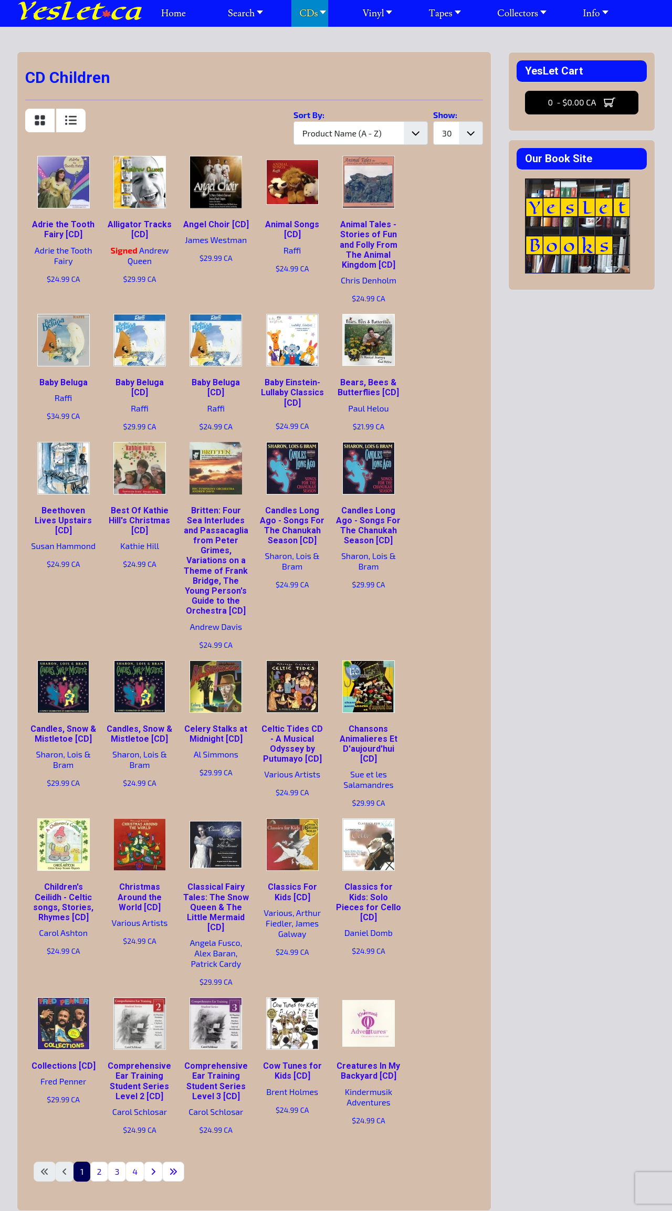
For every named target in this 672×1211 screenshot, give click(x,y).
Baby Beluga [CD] (140, 387)
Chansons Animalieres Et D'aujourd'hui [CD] (368, 744)
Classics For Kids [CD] (292, 892)
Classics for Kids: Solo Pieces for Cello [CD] (368, 902)
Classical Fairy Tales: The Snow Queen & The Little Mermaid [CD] (216, 907)
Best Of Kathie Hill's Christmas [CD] (139, 520)
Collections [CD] (64, 1066)
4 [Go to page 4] (135, 1171)
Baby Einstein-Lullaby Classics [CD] (292, 392)
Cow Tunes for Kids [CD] (292, 1071)
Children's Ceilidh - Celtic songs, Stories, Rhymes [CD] (63, 902)
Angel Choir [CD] (216, 224)
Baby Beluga (63, 382)
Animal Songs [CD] (292, 229)
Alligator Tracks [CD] (140, 229)
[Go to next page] (153, 1172)
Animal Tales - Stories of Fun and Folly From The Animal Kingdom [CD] (368, 244)
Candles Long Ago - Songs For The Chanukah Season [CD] (292, 526)
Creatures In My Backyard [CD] (368, 1071)
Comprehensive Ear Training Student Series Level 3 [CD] (216, 1081)
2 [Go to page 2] (99, 1171)
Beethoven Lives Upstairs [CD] (63, 520)
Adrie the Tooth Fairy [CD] (63, 229)
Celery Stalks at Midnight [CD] (215, 734)
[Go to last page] (173, 1172)
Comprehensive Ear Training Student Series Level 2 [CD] (139, 1081)
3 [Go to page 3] (116, 1171)
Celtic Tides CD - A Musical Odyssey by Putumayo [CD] (292, 744)
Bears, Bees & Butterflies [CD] (368, 387)
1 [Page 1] (81, 1171)
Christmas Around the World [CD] (140, 897)
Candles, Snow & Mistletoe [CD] (63, 734)
